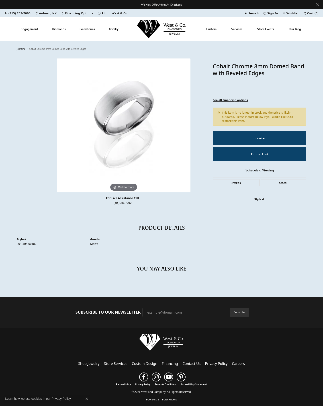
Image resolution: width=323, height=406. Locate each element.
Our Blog (295, 29)
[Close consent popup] (86, 399)
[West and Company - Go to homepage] (161, 343)
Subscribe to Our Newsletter (108, 312)
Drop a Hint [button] (259, 154)
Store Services (115, 363)
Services (236, 29)
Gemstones (87, 29)
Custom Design (144, 363)
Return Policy (123, 384)
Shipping (236, 182)
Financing (170, 363)
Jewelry (114, 29)
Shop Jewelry (89, 363)
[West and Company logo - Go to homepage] (161, 29)
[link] (17, 13)
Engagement (29, 29)
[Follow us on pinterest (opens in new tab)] (181, 377)
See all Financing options (230, 100)
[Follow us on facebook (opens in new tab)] (143, 377)
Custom (211, 29)
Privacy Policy (216, 363)
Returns (283, 182)
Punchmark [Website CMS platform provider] (169, 399)
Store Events (265, 29)
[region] (123, 125)
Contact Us (191, 363)
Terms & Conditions (165, 384)
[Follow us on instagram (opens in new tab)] (156, 377)
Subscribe (239, 312)
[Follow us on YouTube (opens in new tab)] (168, 377)
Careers (238, 363)
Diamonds (59, 29)
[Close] (317, 5)
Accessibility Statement (194, 384)
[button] (251, 13)
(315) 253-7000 (122, 202)
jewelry (21, 48)
